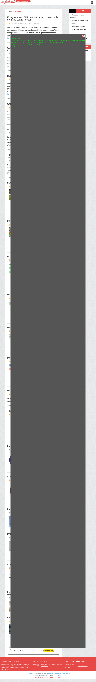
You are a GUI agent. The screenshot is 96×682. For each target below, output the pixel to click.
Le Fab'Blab (10, 11)
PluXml (42, 675)
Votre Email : (17, 651)
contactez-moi (44, 666)
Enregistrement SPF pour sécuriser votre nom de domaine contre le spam (32, 18)
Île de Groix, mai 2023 (80, 29)
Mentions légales (66, 673)
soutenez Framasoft (82, 666)
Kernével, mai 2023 (79, 26)
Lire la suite (6, 669)
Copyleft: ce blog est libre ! (54, 673)
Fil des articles (41, 677)
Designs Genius (58, 675)
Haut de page (55, 677)
